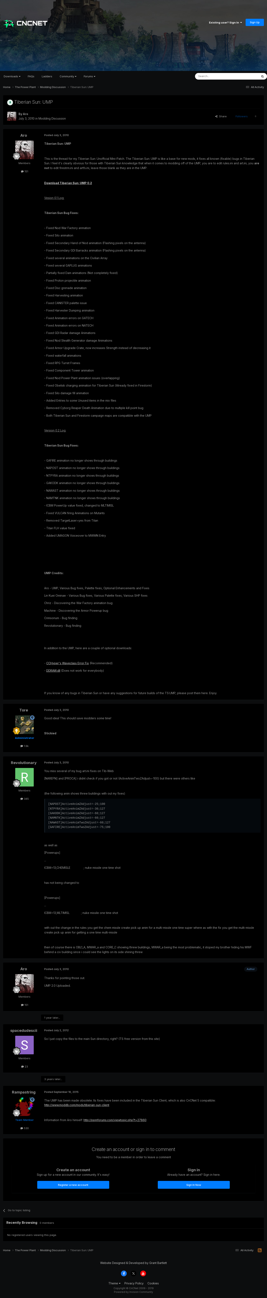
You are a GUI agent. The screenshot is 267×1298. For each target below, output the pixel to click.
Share (221, 116)
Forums (89, 76)
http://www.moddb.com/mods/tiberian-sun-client (76, 1105)
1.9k (24, 746)
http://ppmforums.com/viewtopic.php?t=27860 (115, 1120)
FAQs (31, 76)
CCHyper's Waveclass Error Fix (67, 663)
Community (68, 76)
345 (24, 798)
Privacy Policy (134, 1283)
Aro (25, 114)
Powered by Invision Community (133, 1291)
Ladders (47, 76)
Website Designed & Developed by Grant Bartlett (133, 1263)
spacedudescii (23, 1030)
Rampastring (24, 1092)
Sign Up (255, 22)
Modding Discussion (52, 118)
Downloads (12, 76)
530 (24, 1128)
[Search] (216, 76)
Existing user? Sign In (225, 22)
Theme (114, 1283)
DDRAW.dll (53, 670)
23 (24, 1066)
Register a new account (73, 1184)
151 (24, 171)
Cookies (153, 1283)
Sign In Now (193, 1184)
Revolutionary (24, 763)
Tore (23, 710)
